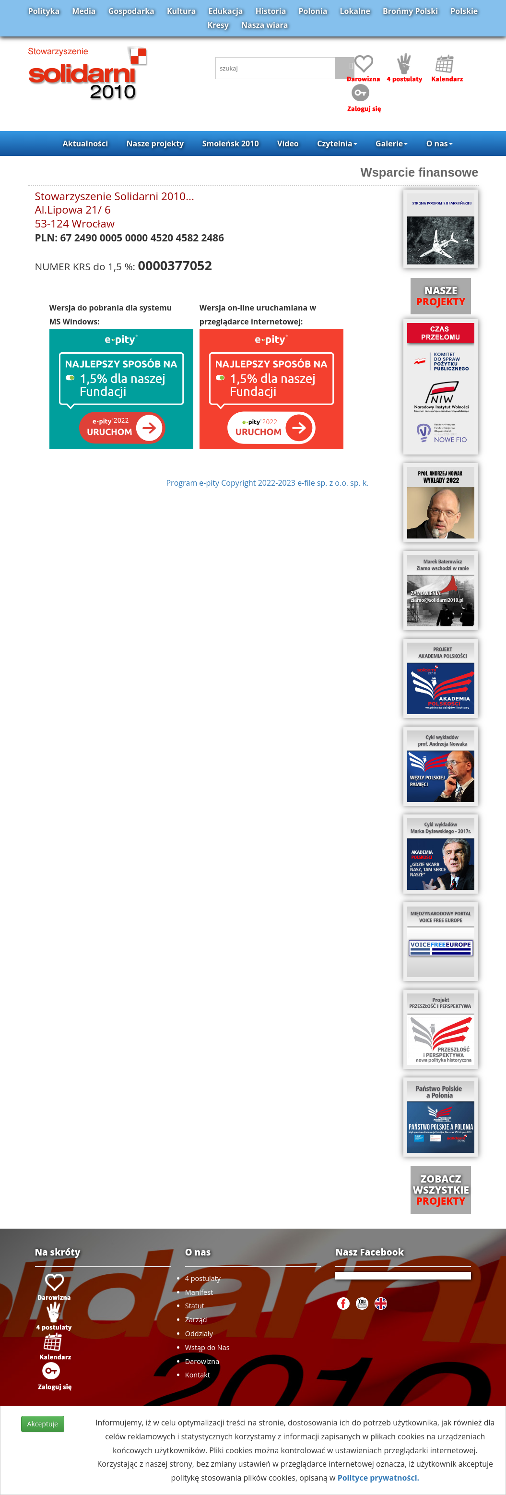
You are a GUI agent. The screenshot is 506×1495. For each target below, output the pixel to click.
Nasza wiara (264, 25)
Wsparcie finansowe (419, 172)
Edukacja (226, 11)
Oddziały (199, 1333)
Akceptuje (42, 1423)
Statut (194, 1305)
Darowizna (202, 1361)
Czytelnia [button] (337, 143)
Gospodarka (131, 11)
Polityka (43, 11)
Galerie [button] (392, 143)
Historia (271, 11)
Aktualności (85, 143)
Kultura (181, 11)
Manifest (199, 1292)
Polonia (313, 11)
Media (83, 11)
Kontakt (197, 1374)
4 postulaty (203, 1278)
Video (288, 143)
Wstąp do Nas (207, 1347)
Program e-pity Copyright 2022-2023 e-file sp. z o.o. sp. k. (267, 483)
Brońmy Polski (410, 11)
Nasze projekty (155, 143)
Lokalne (355, 11)
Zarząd (196, 1319)
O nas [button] (439, 143)
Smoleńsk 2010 (230, 143)
